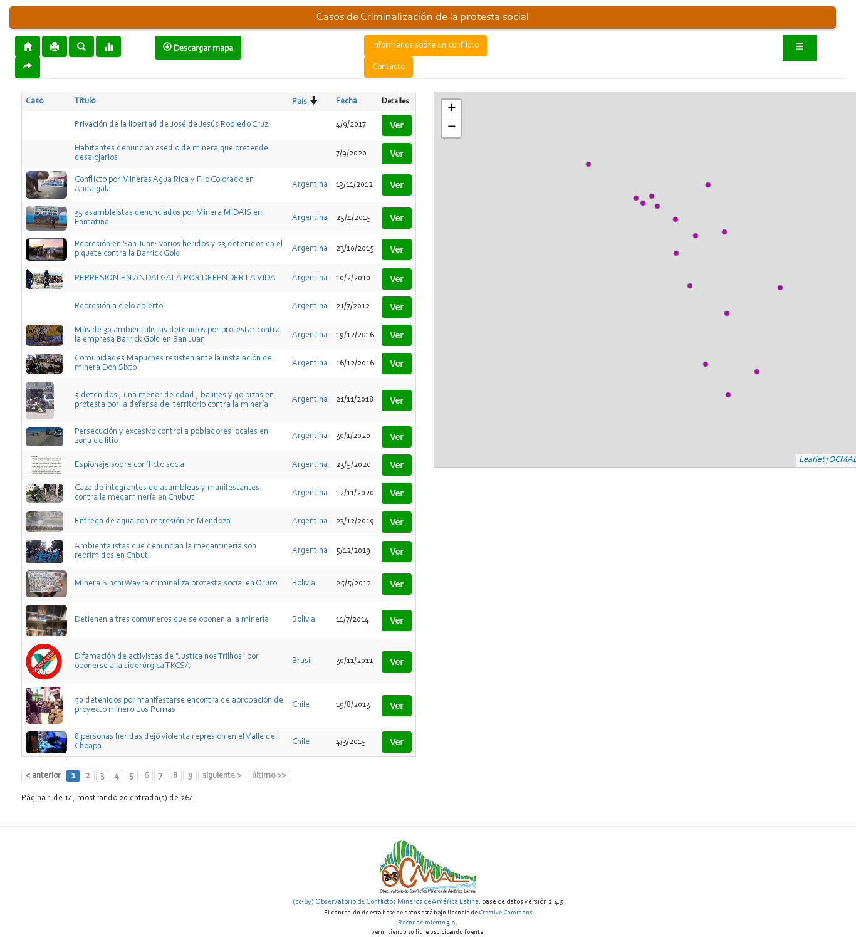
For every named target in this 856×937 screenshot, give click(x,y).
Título (85, 101)
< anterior (43, 776)
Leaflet (812, 460)
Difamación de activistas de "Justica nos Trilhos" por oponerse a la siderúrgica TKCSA (167, 661)
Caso (34, 101)
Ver (397, 125)
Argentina (310, 185)
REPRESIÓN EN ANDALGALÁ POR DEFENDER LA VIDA (175, 278)
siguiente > (221, 776)
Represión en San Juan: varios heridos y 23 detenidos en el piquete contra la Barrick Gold (179, 249)
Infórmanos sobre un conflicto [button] (425, 45)
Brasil (302, 661)
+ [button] (451, 109)
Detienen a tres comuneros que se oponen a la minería (172, 619)
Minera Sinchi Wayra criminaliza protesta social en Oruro (176, 583)
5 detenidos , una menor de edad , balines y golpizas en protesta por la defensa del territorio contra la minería (174, 400)
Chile (301, 705)
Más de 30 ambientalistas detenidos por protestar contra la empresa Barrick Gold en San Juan (177, 335)
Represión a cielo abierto (119, 306)
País (299, 102)
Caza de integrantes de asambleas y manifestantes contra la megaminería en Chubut (167, 493)
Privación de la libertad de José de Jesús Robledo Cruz (171, 124)
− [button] (451, 127)
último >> (269, 776)
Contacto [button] (388, 67)
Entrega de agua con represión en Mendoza (153, 521)
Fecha (346, 101)
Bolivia (303, 583)
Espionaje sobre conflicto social (130, 465)
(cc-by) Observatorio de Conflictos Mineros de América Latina (386, 902)
